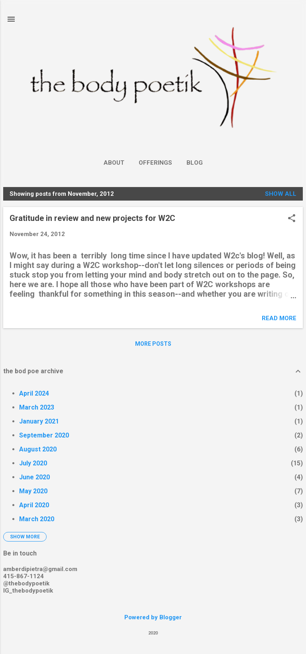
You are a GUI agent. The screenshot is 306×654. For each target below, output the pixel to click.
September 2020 (44, 435)
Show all (280, 193)
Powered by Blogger (153, 617)
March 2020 (36, 519)
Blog (194, 162)
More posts (153, 344)
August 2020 (38, 449)
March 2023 (36, 407)
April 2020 (34, 505)
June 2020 (34, 477)
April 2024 (34, 393)
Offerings (155, 162)
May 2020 (33, 491)
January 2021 (39, 421)
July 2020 (33, 463)
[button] (291, 219)
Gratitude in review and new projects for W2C (92, 218)
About (114, 162)
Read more (279, 318)
